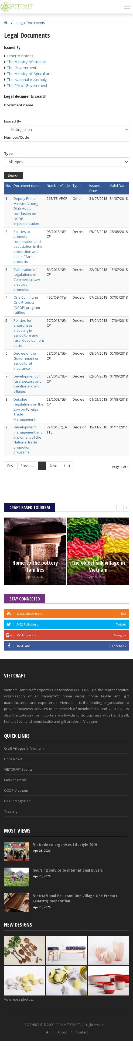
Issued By (12, 121)
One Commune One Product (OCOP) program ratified (26, 305)
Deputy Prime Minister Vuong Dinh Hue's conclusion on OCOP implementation (26, 211)
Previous (27, 465)
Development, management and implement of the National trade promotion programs (28, 440)
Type (8, 153)
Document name (18, 105)
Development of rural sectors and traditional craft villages (27, 384)
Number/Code (16, 137)
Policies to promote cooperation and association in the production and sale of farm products (27, 246)
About (62, 1032)
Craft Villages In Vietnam (24, 748)
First (10, 465)
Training (10, 811)
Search (13, 175)
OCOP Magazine (17, 800)
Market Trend (15, 779)
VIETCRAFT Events (18, 769)
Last (67, 465)
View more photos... (19, 999)
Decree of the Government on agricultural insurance (26, 361)
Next (53, 465)
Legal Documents (30, 22)
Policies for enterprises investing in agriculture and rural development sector (28, 333)
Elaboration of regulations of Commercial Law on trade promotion (26, 279)
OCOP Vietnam (16, 790)
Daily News (13, 758)
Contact (82, 1032)
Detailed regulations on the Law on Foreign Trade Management (28, 409)
